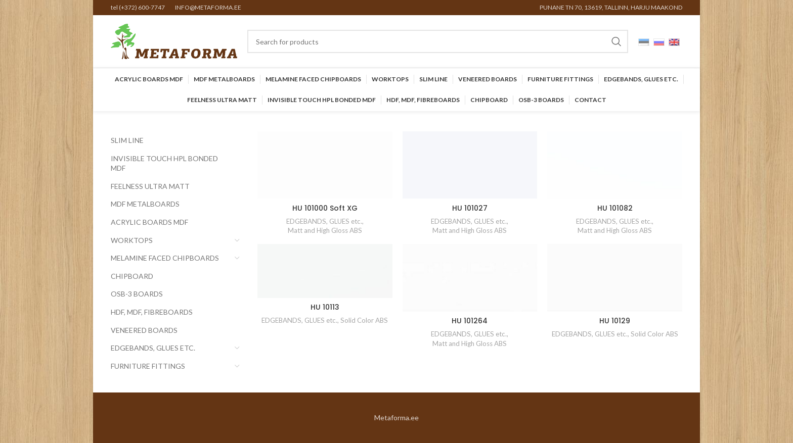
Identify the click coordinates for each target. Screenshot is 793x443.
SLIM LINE (127, 140)
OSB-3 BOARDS (137, 293)
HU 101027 (470, 208)
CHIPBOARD (132, 276)
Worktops (132, 240)
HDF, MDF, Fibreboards (152, 312)
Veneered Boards (144, 330)
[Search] (437, 41)
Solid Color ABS (364, 320)
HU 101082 (615, 208)
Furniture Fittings (148, 366)
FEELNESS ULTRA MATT (150, 186)
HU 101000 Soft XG (325, 208)
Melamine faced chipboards (165, 258)
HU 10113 (325, 307)
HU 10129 (614, 321)
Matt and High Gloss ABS (325, 230)
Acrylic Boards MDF (149, 222)
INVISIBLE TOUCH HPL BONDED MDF (164, 163)
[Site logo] (174, 40)
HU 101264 (470, 321)
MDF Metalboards (145, 204)
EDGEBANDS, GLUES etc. (153, 347)
